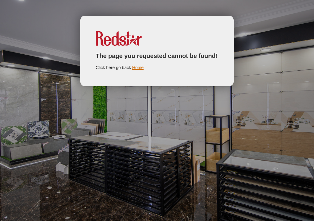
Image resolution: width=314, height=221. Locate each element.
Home (138, 67)
